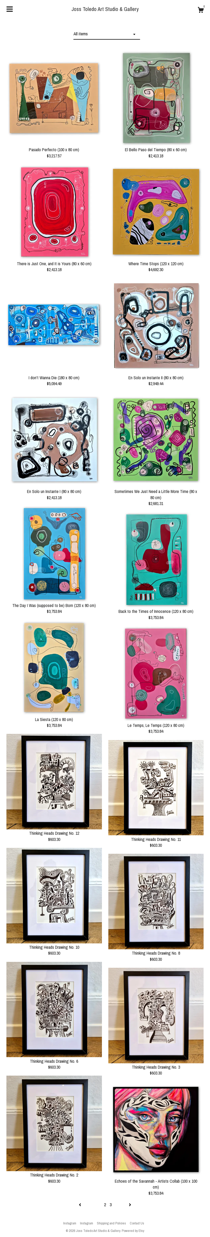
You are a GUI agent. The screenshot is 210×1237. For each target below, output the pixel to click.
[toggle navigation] (9, 9)
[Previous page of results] (80, 1205)
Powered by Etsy (133, 1230)
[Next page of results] (130, 1205)
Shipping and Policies (111, 1223)
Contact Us (137, 1223)
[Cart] (201, 11)
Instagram (69, 1223)
